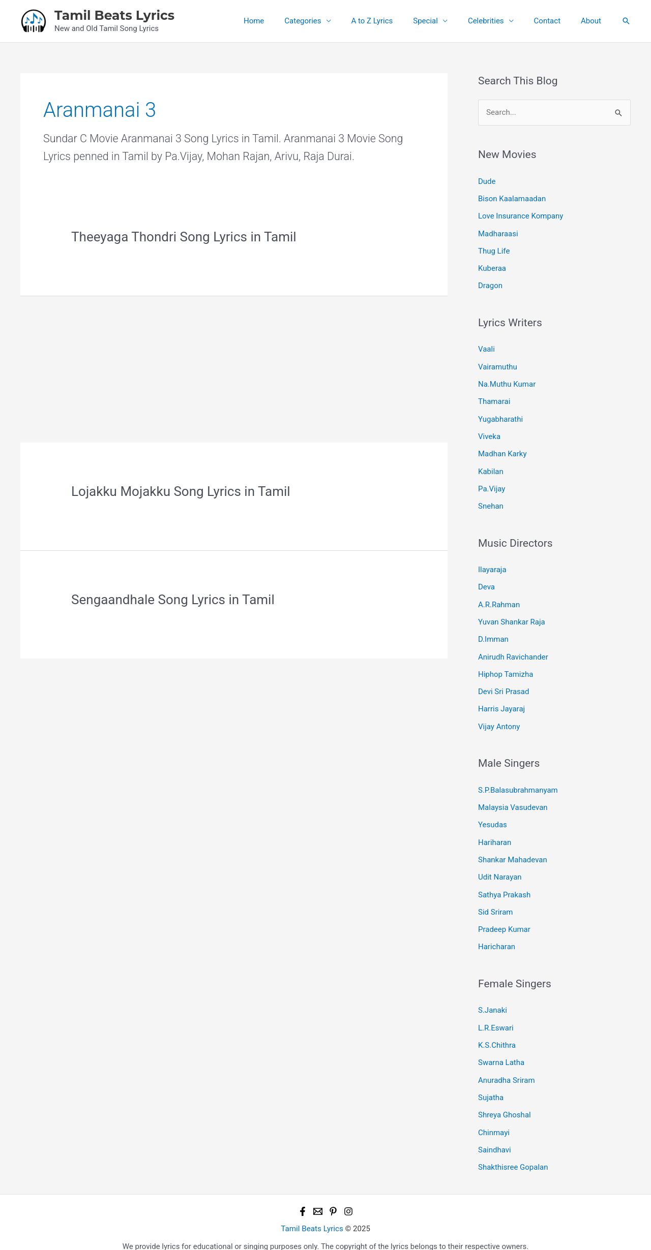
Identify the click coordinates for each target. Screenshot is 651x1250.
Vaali (486, 347)
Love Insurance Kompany (520, 215)
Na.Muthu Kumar (507, 381)
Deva (486, 581)
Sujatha (491, 1085)
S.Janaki (492, 1000)
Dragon (490, 284)
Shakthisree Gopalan (513, 1154)
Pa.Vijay (491, 484)
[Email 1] (317, 1198)
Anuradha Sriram (506, 1068)
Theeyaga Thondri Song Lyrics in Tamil (184, 236)
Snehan (491, 501)
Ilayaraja (492, 565)
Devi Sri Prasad (503, 685)
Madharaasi (498, 232)
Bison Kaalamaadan (512, 198)
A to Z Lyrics (395, 20)
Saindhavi (494, 1137)
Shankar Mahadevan (512, 851)
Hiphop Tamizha (505, 667)
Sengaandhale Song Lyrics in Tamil (173, 599)
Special (443, 20)
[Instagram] (348, 1198)
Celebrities (499, 20)
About (593, 20)
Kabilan (491, 467)
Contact (555, 20)
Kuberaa (492, 266)
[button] (626, 20)
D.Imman (493, 633)
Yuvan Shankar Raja (511, 616)
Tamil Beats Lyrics (114, 15)
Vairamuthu (497, 364)
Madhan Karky (502, 450)
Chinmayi (494, 1119)
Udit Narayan (500, 868)
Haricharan (496, 937)
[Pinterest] (333, 1198)
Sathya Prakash (504, 885)
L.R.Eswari (496, 1017)
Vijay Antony (499, 719)
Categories (330, 20)
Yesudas (492, 816)
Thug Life (494, 249)
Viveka (489, 433)
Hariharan (494, 833)
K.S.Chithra (497, 1034)
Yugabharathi (500, 415)
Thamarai (494, 398)
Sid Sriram (495, 902)
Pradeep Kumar (504, 919)
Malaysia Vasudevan (513, 799)
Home (287, 20)
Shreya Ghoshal (504, 1103)
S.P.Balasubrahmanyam (518, 782)
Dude (487, 180)
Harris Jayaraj (501, 702)
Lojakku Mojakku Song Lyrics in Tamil (180, 491)
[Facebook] (302, 1198)
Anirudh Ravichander (513, 650)
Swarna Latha (501, 1051)
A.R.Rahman (499, 599)
